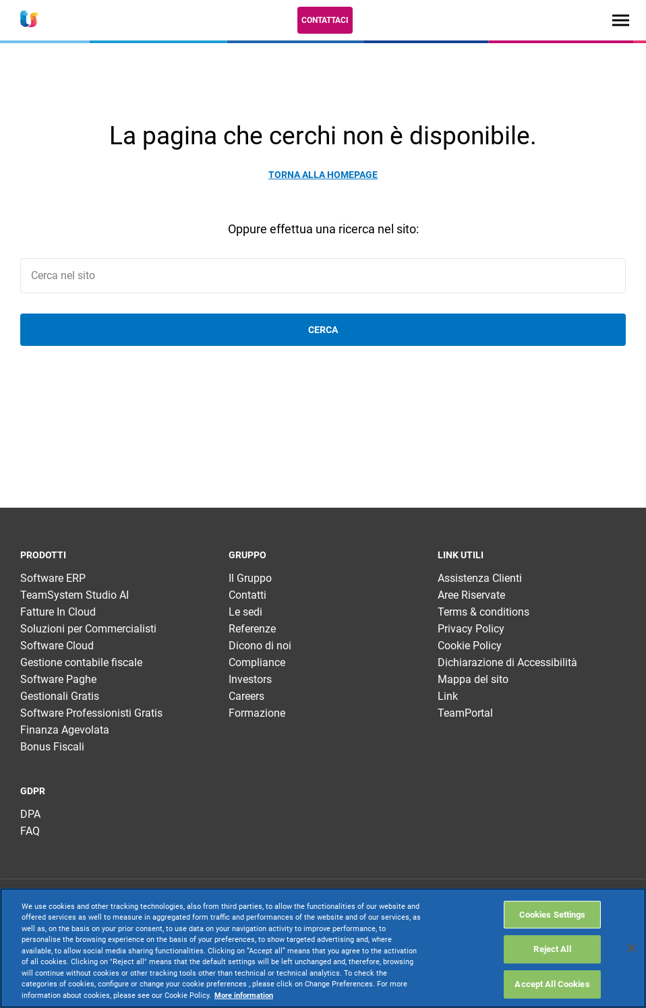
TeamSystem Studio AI (74, 595)
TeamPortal (465, 713)
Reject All (551, 949)
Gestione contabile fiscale (81, 662)
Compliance (257, 662)
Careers (246, 696)
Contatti (247, 595)
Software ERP (53, 578)
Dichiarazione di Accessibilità (507, 662)
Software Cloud (57, 645)
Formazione (257, 713)
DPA (30, 814)
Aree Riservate (471, 595)
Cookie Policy (470, 645)
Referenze (252, 628)
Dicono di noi (260, 645)
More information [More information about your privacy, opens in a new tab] (243, 995)
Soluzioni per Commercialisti (88, 628)
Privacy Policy (471, 628)
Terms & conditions (483, 611)
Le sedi (245, 611)
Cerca (323, 329)
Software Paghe (58, 679)
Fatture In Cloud (58, 611)
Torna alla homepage (323, 174)
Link (448, 696)
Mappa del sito (473, 679)
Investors (250, 679)
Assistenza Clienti (480, 578)
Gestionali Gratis (59, 696)
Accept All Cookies (552, 984)
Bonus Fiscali (52, 746)
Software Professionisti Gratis (91, 713)
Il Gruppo (250, 578)
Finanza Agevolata (64, 729)
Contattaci (325, 20)
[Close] (631, 948)
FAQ (30, 831)
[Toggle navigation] (620, 20)
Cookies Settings (552, 915)
